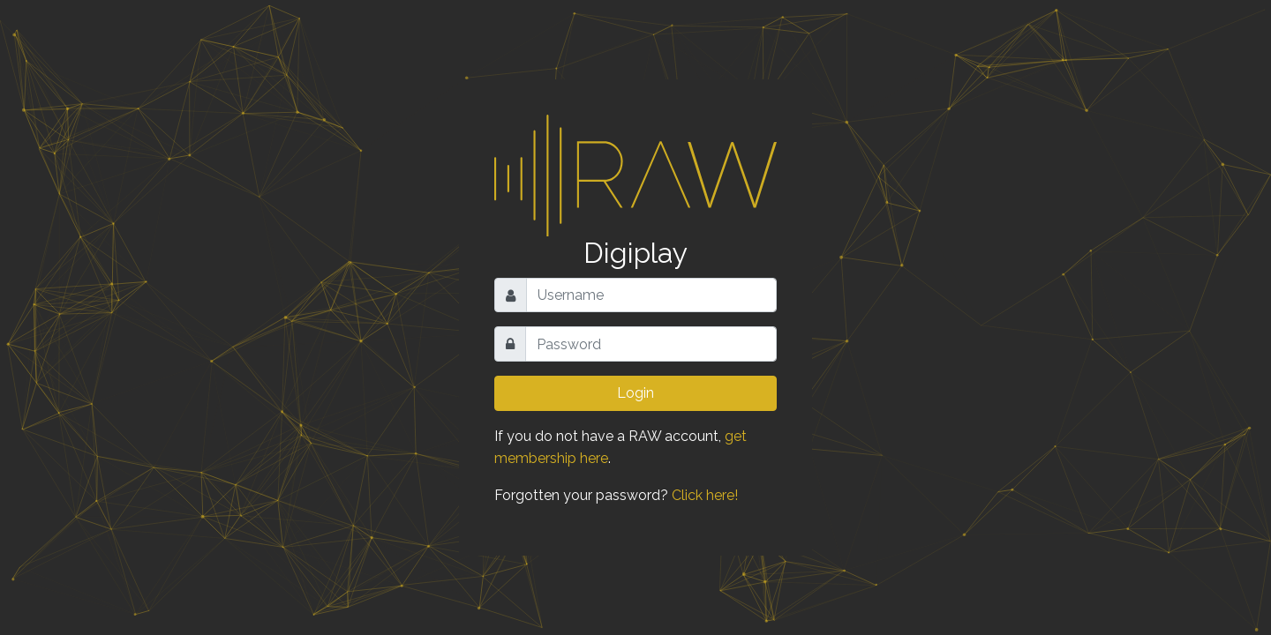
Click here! (705, 495)
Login (635, 393)
